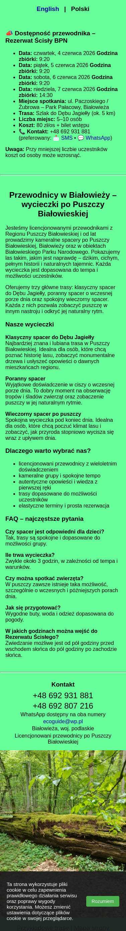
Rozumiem (103, 901)
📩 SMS (63, 138)
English (48, 8)
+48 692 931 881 (63, 695)
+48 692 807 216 (63, 705)
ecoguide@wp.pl (63, 721)
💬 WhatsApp (94, 138)
